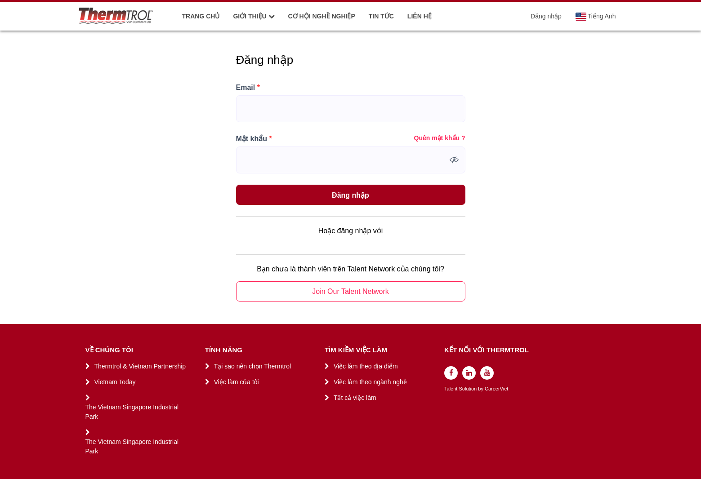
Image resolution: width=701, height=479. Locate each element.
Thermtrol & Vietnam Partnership (140, 366)
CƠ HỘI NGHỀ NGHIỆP (321, 16)
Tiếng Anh (595, 17)
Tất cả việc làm (355, 397)
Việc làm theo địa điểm (366, 366)
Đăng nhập (546, 16)
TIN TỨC (381, 16)
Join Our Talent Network (350, 291)
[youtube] (487, 373)
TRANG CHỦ (201, 16)
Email (248, 87)
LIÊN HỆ (419, 16)
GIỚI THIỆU (253, 16)
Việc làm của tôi (236, 382)
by (481, 388)
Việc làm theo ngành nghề (370, 382)
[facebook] (451, 373)
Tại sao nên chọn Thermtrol (252, 366)
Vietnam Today (115, 382)
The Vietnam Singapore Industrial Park (132, 412)
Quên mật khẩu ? (439, 138)
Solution (468, 388)
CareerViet (496, 388)
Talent (451, 388)
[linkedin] (469, 373)
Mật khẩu (254, 138)
